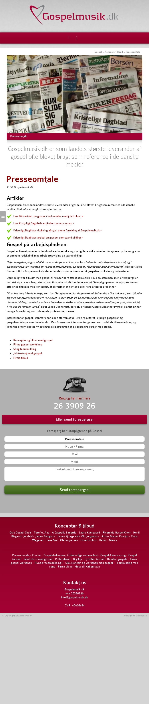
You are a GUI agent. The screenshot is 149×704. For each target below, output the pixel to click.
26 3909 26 (74, 406)
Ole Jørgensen (90, 536)
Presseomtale (32, 179)
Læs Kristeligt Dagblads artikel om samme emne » (43, 223)
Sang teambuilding (24, 349)
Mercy (113, 540)
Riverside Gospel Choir (117, 532)
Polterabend (62, 559)
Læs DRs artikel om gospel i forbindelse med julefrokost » (48, 216)
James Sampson (45, 536)
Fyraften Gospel (94, 559)
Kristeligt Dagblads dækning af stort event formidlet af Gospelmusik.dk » (57, 230)
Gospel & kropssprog (113, 555)
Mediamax (141, 615)
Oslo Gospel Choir (20, 532)
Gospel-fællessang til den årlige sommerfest (71, 555)
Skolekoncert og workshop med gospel (89, 562)
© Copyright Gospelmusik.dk (17, 615)
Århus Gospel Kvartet (115, 536)
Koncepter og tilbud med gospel (32, 340)
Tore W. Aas (41, 532)
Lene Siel (52, 540)
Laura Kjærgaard (89, 532)
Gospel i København (87, 566)
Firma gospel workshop (27, 344)
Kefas (102, 540)
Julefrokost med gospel (27, 353)
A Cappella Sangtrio (64, 532)
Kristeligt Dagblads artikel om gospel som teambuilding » (48, 237)
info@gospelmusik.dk (74, 597)
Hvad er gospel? (117, 559)
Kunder (36, 555)
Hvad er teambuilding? (49, 562)
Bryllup (77, 559)
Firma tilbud (20, 357)
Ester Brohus (89, 540)
